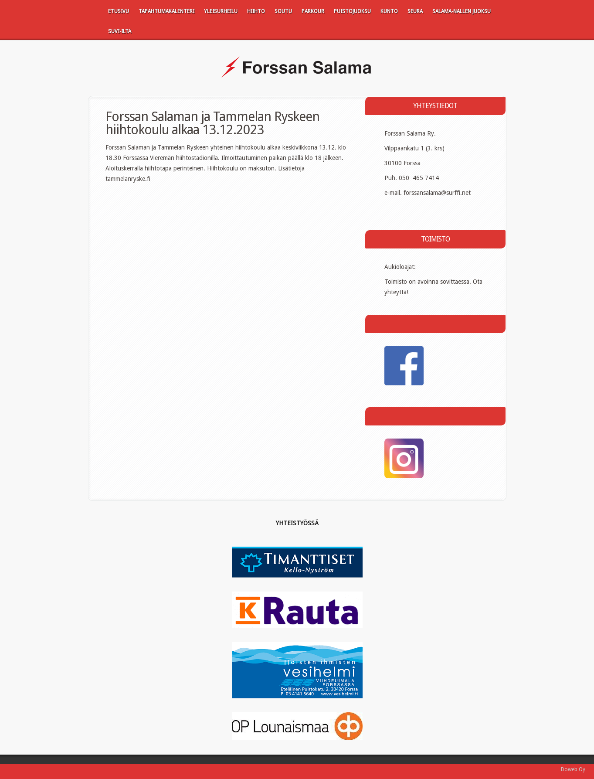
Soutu (283, 11)
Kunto (389, 11)
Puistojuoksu (352, 11)
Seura (415, 11)
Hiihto (256, 11)
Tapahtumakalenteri (166, 11)
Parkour (313, 11)
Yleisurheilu (221, 11)
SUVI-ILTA (119, 31)
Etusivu (118, 11)
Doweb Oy (573, 769)
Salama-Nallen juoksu (461, 11)
